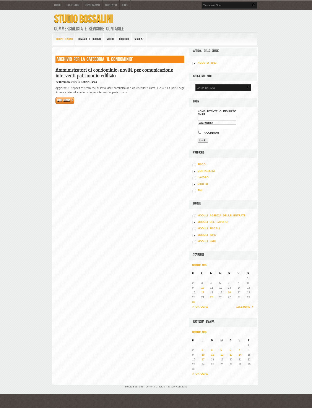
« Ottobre (200, 306)
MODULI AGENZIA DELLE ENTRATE (221, 215)
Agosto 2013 (207, 62)
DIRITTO (203, 184)
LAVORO (203, 177)
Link (125, 5)
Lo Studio (73, 5)
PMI (200, 190)
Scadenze (140, 39)
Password (205, 123)
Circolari (124, 39)
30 (193, 302)
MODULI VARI (207, 241)
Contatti (111, 5)
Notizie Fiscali (64, 39)
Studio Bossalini (83, 19)
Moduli (110, 39)
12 (222, 354)
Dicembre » (245, 306)
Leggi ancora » (65, 100)
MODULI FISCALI (209, 228)
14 (240, 354)
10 (202, 287)
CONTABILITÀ (206, 171)
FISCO (202, 164)
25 (211, 297)
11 (212, 354)
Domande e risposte (89, 39)
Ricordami (208, 132)
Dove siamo (92, 5)
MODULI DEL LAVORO (213, 222)
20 (229, 292)
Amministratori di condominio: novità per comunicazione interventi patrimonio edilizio (114, 73)
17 (202, 292)
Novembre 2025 (199, 265)
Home (57, 5)
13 (230, 354)
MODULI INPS (207, 235)
